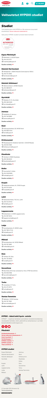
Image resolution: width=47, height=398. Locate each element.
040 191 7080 (8, 301)
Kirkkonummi (7, 140)
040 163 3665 (8, 244)
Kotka (4, 168)
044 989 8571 (8, 88)
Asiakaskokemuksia (8, 333)
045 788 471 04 (8, 230)
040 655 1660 (8, 145)
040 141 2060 (8, 73)
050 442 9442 (8, 202)
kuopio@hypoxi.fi (9, 189)
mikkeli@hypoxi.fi (9, 246)
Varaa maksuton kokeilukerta (11, 335)
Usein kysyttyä (6, 337)
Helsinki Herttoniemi (10, 69)
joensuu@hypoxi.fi (9, 118)
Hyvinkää (6, 97)
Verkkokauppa (6, 339)
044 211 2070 (8, 287)
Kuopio (4, 183)
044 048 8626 (8, 173)
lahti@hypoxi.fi (8, 204)
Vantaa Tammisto (9, 296)
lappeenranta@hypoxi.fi (11, 218)
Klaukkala (6, 154)
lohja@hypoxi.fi (8, 232)
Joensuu (5, 111)
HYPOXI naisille (6, 342)
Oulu (3, 254)
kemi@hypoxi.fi (8, 132)
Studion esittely (7, 64)
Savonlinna (6, 268)
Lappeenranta (7, 211)
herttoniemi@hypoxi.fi (10, 76)
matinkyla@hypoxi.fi (10, 61)
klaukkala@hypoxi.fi (10, 161)
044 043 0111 (8, 59)
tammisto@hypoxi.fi (10, 303)
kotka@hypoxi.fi (8, 175)
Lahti (4, 197)
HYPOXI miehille (7, 341)
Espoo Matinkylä (9, 55)
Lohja (4, 225)
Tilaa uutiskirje (6, 344)
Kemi (4, 126)
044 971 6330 (8, 187)
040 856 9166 (8, 273)
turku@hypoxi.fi (8, 289)
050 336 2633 (8, 159)
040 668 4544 (8, 130)
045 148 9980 (8, 116)
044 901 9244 (8, 216)
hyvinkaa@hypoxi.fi (9, 104)
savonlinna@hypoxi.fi (10, 275)
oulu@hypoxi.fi (8, 260)
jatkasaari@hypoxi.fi (10, 90)
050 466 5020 (8, 102)
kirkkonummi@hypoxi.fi (11, 147)
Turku (4, 282)
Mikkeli (5, 240)
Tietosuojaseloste (7, 390)
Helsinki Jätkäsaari (10, 83)
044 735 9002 (8, 258)
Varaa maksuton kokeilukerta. (19, 31)
